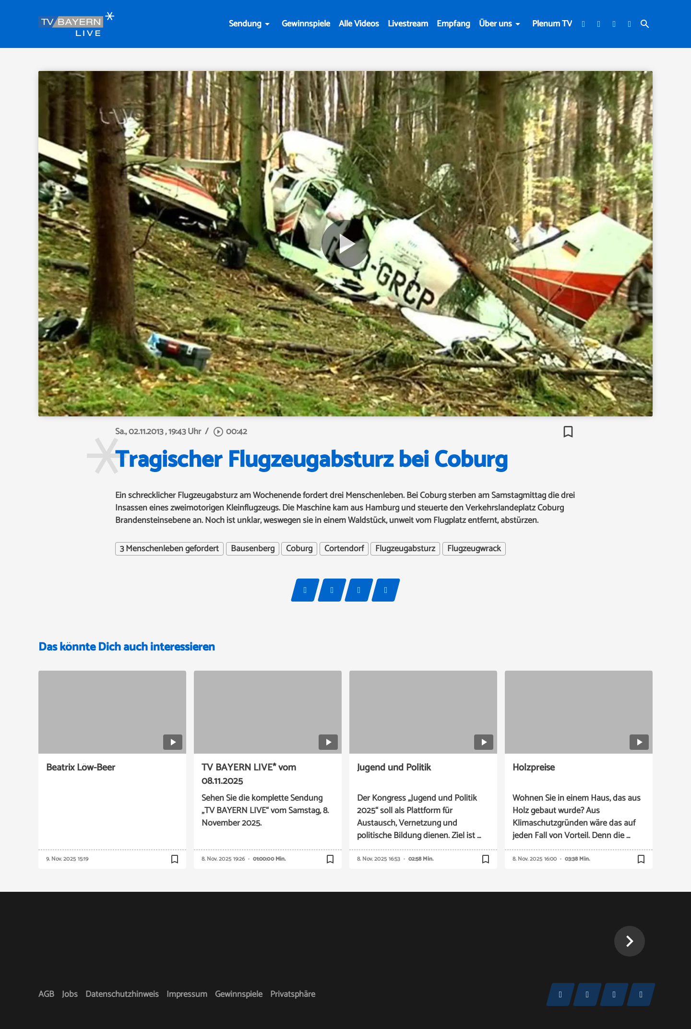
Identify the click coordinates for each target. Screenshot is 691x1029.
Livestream (408, 24)
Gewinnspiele (306, 24)
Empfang (453, 24)
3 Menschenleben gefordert (169, 549)
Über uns (495, 24)
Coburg (299, 549)
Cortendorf (344, 549)
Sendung (245, 24)
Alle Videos (359, 24)
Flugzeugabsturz (405, 549)
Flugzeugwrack (474, 549)
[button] (629, 941)
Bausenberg (252, 549)
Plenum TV (552, 24)
